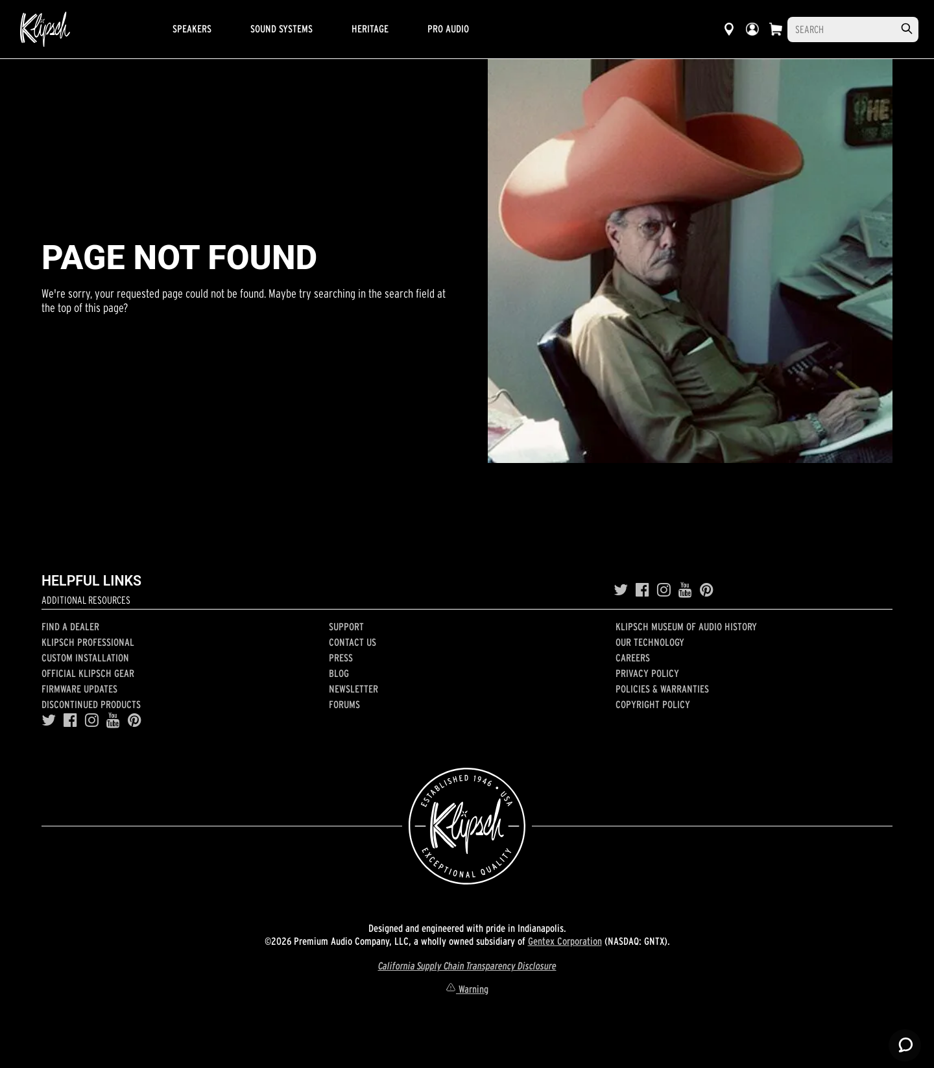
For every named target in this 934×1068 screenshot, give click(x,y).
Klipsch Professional (88, 642)
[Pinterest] (706, 590)
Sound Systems (281, 28)
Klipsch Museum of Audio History (686, 626)
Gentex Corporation (565, 941)
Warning (467, 989)
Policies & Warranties (662, 688)
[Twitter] (621, 590)
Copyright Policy (653, 704)
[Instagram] (664, 590)
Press (341, 657)
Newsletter (353, 688)
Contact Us (352, 642)
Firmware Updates (79, 688)
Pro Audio (448, 28)
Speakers (192, 28)
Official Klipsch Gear (88, 673)
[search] (907, 29)
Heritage (370, 28)
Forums (344, 704)
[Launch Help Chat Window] (905, 1045)
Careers (633, 657)
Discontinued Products (91, 704)
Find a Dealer (70, 626)
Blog (339, 673)
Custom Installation (85, 657)
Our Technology (650, 642)
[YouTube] (685, 590)
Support (346, 626)
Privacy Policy (647, 673)
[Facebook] (642, 590)
